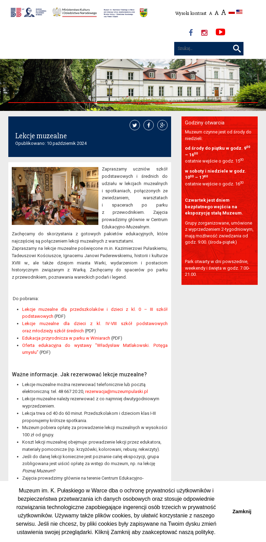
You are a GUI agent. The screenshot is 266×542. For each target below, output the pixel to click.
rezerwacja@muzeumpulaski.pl (116, 391)
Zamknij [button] (241, 511)
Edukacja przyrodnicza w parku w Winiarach (66, 338)
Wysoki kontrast (190, 13)
